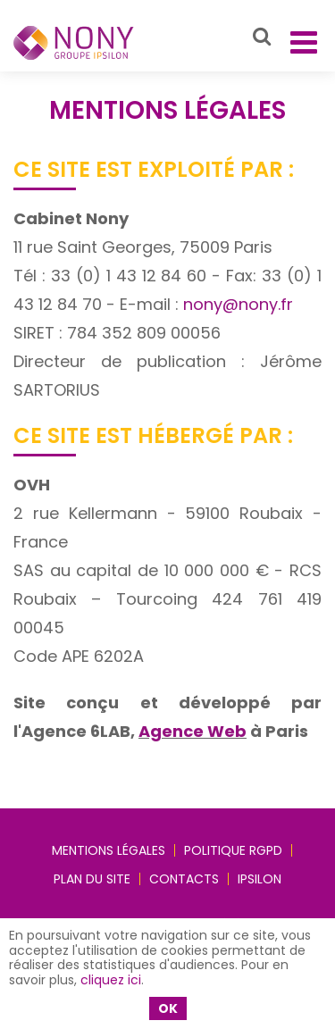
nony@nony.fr (238, 304)
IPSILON (259, 879)
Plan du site (92, 879)
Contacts (184, 879)
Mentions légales (108, 850)
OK (168, 1008)
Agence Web (192, 731)
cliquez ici (110, 980)
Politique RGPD (233, 850)
